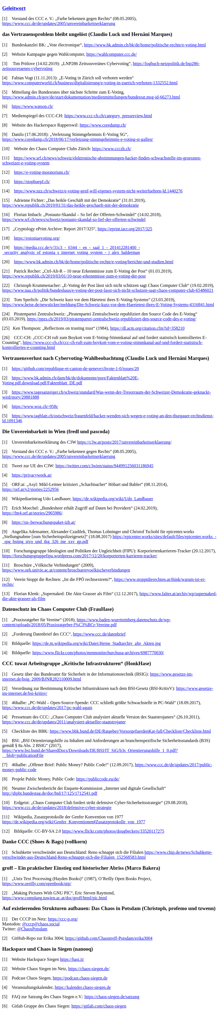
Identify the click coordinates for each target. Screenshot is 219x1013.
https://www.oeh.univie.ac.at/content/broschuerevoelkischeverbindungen (66, 570)
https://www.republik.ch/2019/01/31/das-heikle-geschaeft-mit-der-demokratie (70, 205)
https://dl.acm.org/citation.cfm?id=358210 (147, 328)
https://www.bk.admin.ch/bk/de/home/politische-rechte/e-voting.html (145, 45)
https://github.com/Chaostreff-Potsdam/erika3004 (108, 938)
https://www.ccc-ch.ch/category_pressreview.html (108, 115)
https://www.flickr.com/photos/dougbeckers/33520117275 (113, 831)
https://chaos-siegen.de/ (89, 968)
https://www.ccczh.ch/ (111, 148)
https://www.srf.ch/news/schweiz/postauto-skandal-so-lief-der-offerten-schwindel (74, 219)
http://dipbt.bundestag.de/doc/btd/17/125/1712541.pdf (49, 793)
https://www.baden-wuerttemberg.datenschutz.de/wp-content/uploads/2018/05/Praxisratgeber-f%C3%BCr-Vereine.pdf (86, 622)
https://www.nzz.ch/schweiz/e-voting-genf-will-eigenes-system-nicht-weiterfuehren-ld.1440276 (98, 191)
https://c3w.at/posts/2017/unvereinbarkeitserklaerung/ (124, 442)
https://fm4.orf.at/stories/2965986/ (32, 513)
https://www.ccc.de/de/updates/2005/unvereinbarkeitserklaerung (58, 23)
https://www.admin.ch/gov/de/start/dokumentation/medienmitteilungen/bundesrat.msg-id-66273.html (91, 97)
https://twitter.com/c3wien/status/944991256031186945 (104, 465)
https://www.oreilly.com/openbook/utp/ (36, 883)
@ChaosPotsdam (32, 929)
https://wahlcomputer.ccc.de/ (111, 54)
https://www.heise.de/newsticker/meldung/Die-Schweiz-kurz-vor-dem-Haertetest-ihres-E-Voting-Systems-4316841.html (108, 304)
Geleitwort (14, 8)
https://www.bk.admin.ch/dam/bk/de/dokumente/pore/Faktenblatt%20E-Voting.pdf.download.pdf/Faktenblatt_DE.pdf (70, 380)
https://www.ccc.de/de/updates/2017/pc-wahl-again (47, 707)
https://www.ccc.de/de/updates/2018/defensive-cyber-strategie (57, 807)
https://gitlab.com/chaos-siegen (98, 1006)
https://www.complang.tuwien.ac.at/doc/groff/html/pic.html (54, 898)
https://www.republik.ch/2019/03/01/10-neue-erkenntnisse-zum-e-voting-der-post (74, 276)
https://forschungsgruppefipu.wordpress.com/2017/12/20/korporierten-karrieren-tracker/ (79, 555)
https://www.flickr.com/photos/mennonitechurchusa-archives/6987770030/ (98, 652)
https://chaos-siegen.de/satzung (111, 996)
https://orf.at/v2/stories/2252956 (30, 489)
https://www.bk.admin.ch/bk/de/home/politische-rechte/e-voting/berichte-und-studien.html (93, 261)
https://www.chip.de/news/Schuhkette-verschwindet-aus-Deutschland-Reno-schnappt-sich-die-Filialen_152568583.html (107, 855)
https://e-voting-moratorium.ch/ (42, 172)
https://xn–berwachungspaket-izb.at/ (44, 522)
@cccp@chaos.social (41, 924)
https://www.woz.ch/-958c (35, 406)
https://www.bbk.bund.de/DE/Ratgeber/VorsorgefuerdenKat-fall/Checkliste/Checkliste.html (130, 731)
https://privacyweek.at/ (32, 475)
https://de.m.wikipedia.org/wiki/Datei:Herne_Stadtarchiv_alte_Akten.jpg (96, 643)
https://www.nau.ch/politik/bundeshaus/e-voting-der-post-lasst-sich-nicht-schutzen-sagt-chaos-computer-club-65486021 (108, 290)
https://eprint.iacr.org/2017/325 (125, 228)
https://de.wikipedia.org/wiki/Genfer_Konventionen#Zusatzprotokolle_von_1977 (73, 821)
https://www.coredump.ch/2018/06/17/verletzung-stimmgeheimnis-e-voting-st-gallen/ (77, 139)
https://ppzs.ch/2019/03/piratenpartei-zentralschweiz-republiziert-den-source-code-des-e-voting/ (111, 319)
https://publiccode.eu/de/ (98, 779)
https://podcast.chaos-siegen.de (80, 978)
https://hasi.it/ (72, 959)
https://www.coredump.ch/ (103, 125)
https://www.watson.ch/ (32, 106)
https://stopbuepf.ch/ (32, 181)
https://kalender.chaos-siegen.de (83, 987)
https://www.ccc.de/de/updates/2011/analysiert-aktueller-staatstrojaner (64, 722)
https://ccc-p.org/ (63, 919)
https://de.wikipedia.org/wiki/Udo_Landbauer (113, 498)
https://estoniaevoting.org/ (37, 238)
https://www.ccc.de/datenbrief (99, 634)
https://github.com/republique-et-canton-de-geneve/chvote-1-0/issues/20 (75, 368)
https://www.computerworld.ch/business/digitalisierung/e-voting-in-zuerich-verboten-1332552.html (90, 82)
